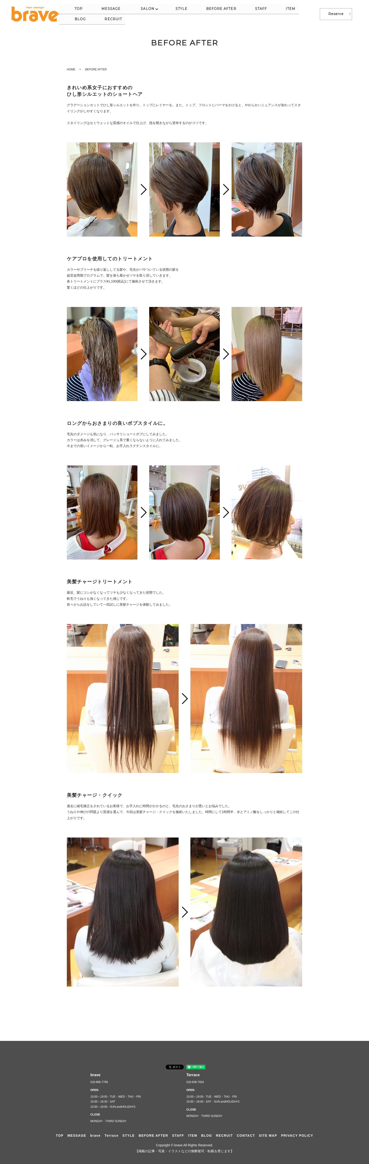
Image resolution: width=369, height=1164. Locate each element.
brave (95, 1135)
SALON (170, 14)
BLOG (283, 14)
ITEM (267, 14)
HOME (71, 69)
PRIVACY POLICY (297, 1135)
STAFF (250, 14)
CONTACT (246, 1135)
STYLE (195, 14)
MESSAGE (144, 14)
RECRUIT (304, 14)
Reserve (336, 14)
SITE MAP (268, 1135)
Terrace (111, 1135)
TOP (124, 14)
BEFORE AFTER (222, 14)
